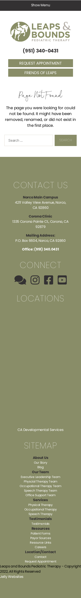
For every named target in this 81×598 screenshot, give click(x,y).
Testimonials (40, 524)
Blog (40, 467)
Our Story (40, 462)
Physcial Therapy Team (40, 481)
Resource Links (40, 542)
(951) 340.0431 (46, 249)
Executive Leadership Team (40, 477)
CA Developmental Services (40, 429)
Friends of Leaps (40, 72)
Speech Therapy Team (40, 490)
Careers (40, 547)
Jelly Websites (11, 576)
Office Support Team (40, 495)
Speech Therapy (40, 514)
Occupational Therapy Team (40, 486)
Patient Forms (40, 533)
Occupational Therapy (40, 509)
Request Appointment (40, 63)
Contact (40, 557)
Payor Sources (40, 538)
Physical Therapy (40, 505)
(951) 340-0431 (40, 50)
